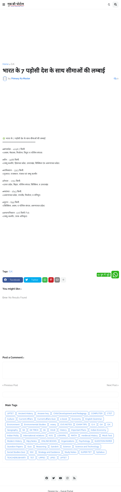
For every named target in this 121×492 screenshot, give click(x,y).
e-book (63, 419)
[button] (4, 4)
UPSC (52, 457)
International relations (33, 435)
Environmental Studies (35, 424)
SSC (32, 452)
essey (53, 424)
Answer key (43, 413)
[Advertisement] (60, 36)
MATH (74, 435)
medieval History (89, 435)
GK (23, 430)
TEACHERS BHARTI (16, 457)
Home (6, 64)
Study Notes (70, 452)
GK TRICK (34, 430)
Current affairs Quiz (46, 419)
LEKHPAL (61, 435)
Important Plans (78, 430)
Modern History (14, 441)
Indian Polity (13, 435)
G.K (101, 424)
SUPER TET (86, 452)
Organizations (67, 441)
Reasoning (41, 446)
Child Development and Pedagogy (69, 413)
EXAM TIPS (81, 424)
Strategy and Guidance (49, 452)
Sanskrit (54, 446)
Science (67, 446)
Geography (12, 430)
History (63, 430)
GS (44, 430)
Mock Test (107, 435)
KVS (51, 435)
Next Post (112, 385)
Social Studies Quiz (16, 452)
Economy (76, 419)
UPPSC (42, 457)
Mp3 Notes (31, 441)
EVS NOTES (66, 424)
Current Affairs (26, 419)
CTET (109, 413)
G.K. (13, 64)
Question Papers (15, 446)
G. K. (93, 424)
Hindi (52, 430)
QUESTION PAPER (103, 441)
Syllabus (100, 452)
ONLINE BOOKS (49, 441)
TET (32, 457)
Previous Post (11, 385)
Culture (10, 419)
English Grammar (93, 419)
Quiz (29, 446)
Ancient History (25, 413)
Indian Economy (98, 430)
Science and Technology (87, 446)
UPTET (10, 413)
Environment (13, 424)
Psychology (84, 441)
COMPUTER (96, 413)
